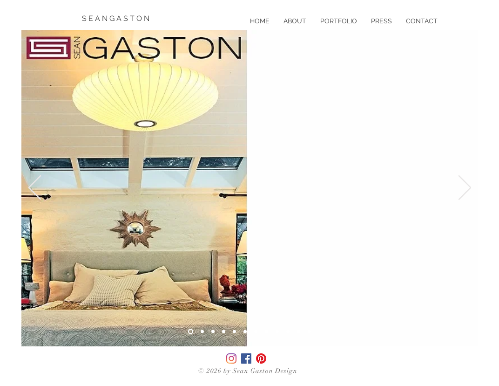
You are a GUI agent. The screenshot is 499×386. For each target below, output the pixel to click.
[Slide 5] (234, 331)
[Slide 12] (309, 331)
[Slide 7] (255, 331)
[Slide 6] (245, 331)
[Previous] (34, 188)
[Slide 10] (288, 331)
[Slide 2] (223, 331)
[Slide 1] (213, 331)
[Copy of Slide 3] (202, 331)
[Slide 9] (277, 331)
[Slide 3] (190, 331)
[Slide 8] (266, 331)
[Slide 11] (298, 331)
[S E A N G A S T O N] (116, 18)
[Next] (465, 188)
